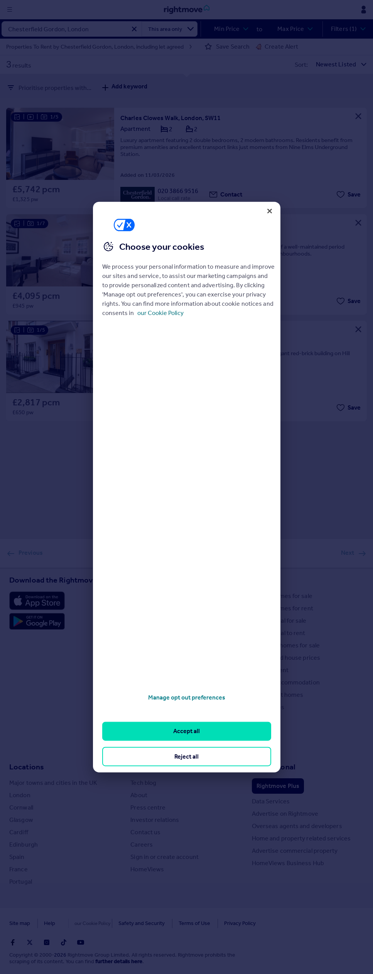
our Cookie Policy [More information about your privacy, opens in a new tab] (160, 313)
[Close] (269, 210)
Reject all (186, 756)
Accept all (186, 731)
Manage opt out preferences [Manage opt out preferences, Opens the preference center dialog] (186, 697)
